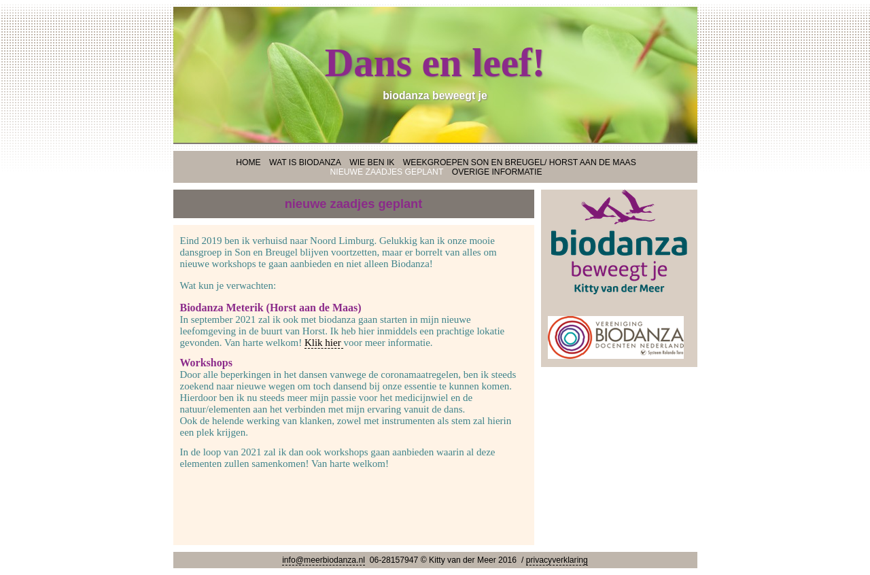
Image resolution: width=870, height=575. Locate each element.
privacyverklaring (557, 560)
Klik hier (324, 342)
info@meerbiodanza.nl (323, 560)
